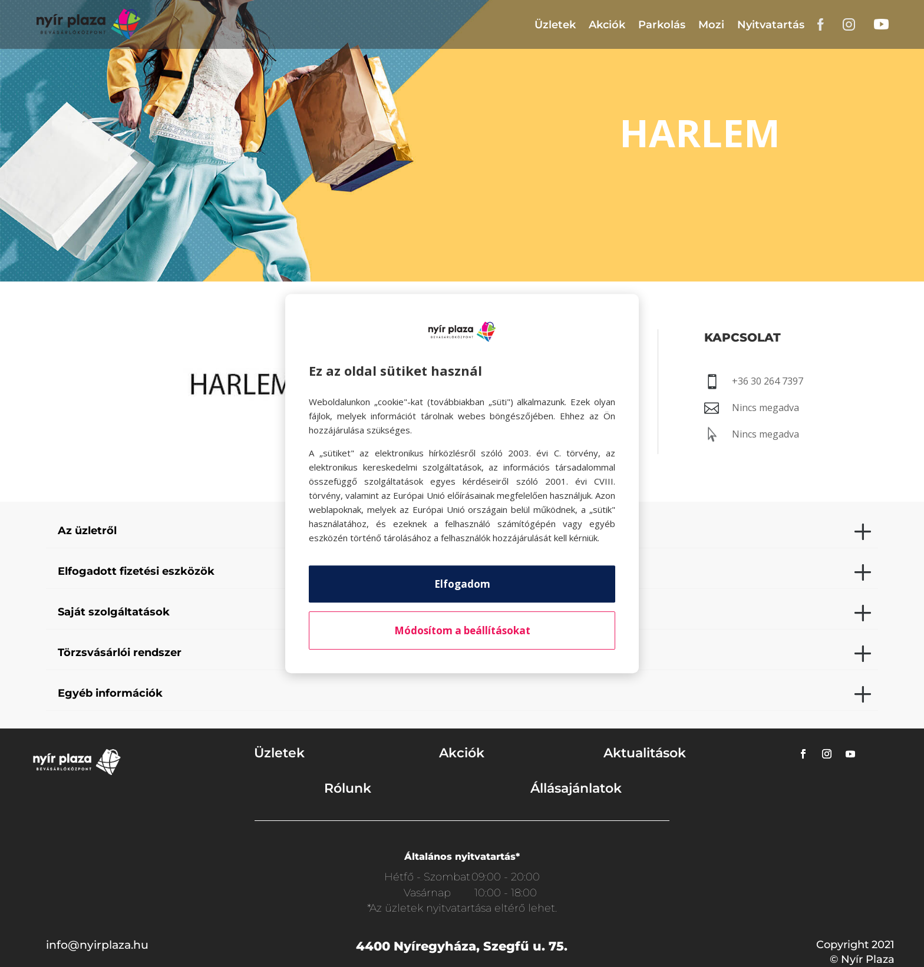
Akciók (607, 24)
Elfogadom (462, 584)
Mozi (711, 24)
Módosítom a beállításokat (462, 630)
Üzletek (555, 24)
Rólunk (347, 788)
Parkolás (661, 24)
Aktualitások (644, 753)
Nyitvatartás (770, 24)
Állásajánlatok (576, 788)
